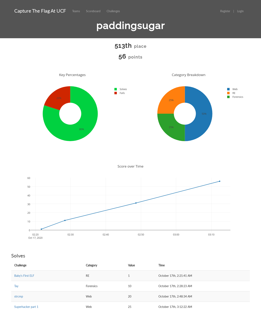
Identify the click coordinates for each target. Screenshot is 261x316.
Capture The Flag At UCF (40, 11)
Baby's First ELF (24, 275)
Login (240, 11)
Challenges (113, 11)
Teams (76, 11)
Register (225, 11)
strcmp (18, 296)
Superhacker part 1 (26, 306)
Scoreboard (93, 11)
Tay (16, 286)
